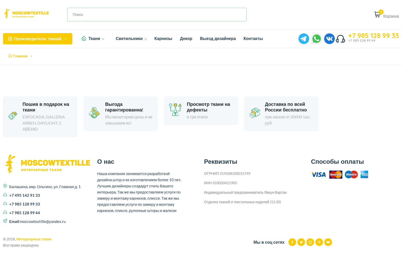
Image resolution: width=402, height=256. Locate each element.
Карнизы (163, 38)
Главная (18, 56)
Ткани (96, 38)
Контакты (253, 38)
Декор (186, 38)
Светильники (131, 38)
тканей (37, 38)
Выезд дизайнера (218, 38)
